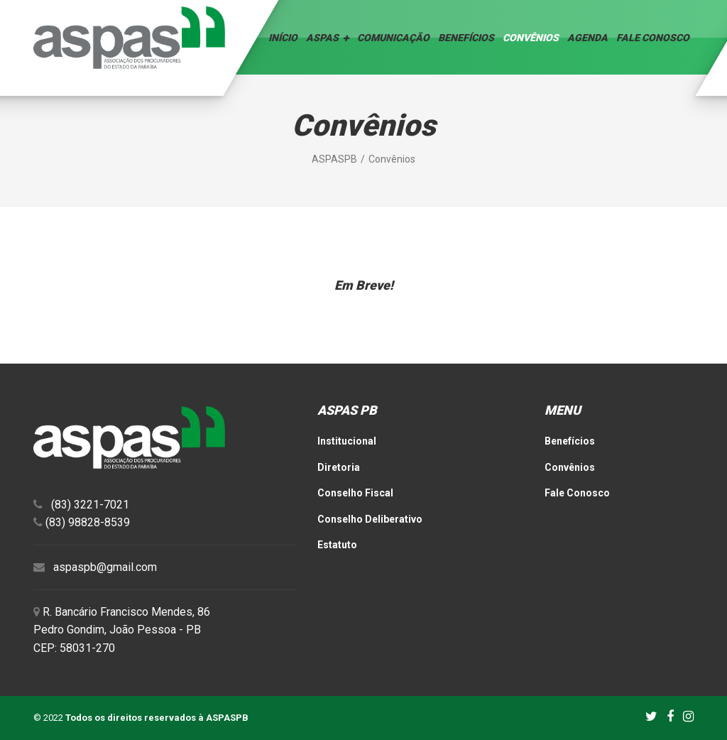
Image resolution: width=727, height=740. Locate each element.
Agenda (587, 37)
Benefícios (466, 37)
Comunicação (393, 37)
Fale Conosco (652, 37)
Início (282, 37)
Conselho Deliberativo (369, 519)
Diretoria (338, 467)
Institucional (346, 441)
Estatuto (337, 544)
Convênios (531, 37)
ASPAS (322, 37)
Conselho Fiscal (355, 493)
